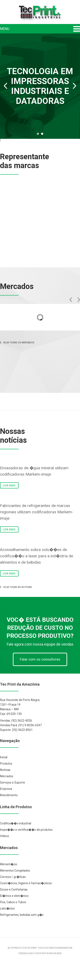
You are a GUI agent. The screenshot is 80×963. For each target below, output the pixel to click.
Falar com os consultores (40, 659)
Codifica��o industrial (15, 823)
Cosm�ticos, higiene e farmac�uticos (26, 883)
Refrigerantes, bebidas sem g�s (22, 914)
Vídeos (4, 836)
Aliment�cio (8, 864)
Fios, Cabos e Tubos (13, 902)
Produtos (6, 763)
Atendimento (9, 795)
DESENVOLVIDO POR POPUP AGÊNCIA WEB (40, 953)
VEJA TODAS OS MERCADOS (17, 342)
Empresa (6, 788)
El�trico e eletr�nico (14, 895)
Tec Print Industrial (40, 13)
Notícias (5, 770)
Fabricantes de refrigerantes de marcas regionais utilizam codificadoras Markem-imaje (36, 512)
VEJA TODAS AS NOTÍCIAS (16, 587)
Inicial (3, 757)
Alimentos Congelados (15, 870)
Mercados (6, 776)
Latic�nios (7, 908)
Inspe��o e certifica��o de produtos (26, 829)
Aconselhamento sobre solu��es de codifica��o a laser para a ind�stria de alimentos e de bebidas (36, 556)
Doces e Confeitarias (14, 889)
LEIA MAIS (9, 485)
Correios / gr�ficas (13, 877)
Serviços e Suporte (12, 782)
